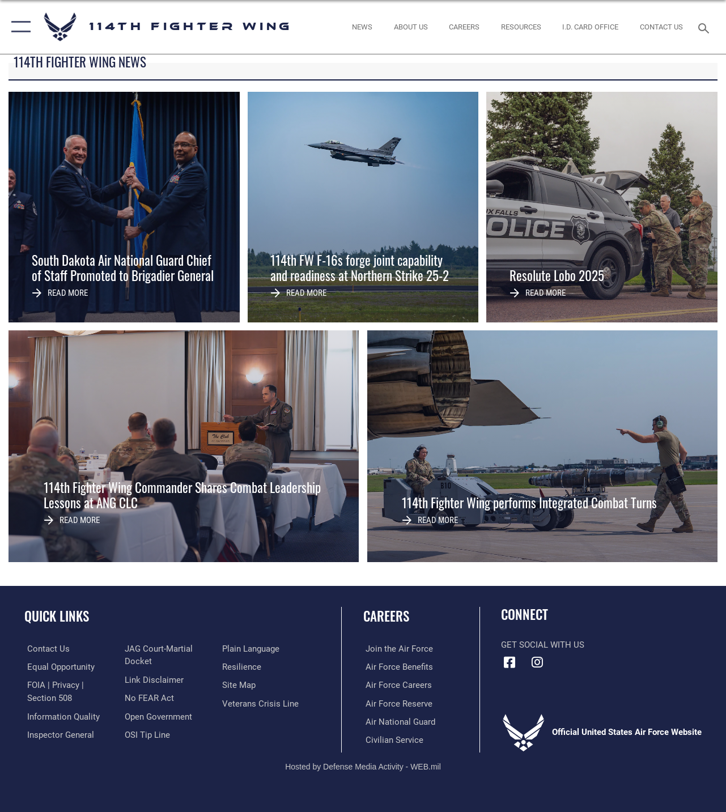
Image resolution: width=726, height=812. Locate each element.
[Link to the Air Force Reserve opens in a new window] (396, 703)
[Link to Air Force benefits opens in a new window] (397, 666)
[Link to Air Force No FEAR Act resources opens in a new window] (148, 697)
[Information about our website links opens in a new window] (153, 679)
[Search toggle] (705, 27)
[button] (18, 27)
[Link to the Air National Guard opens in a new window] (398, 721)
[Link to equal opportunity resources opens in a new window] (58, 666)
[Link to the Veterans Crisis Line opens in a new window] (261, 703)
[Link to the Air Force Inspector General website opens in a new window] (57, 734)
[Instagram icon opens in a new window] (537, 662)
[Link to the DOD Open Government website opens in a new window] (158, 716)
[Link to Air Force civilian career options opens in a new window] (392, 739)
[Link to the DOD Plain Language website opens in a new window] (252, 649)
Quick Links (56, 616)
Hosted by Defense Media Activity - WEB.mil (363, 765)
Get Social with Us (542, 645)
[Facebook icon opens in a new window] (509, 662)
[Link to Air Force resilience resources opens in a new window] (242, 666)
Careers (386, 616)
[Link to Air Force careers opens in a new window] (396, 684)
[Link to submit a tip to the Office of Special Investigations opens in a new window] (146, 734)
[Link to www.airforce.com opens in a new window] (397, 649)
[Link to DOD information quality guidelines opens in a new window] (60, 716)
